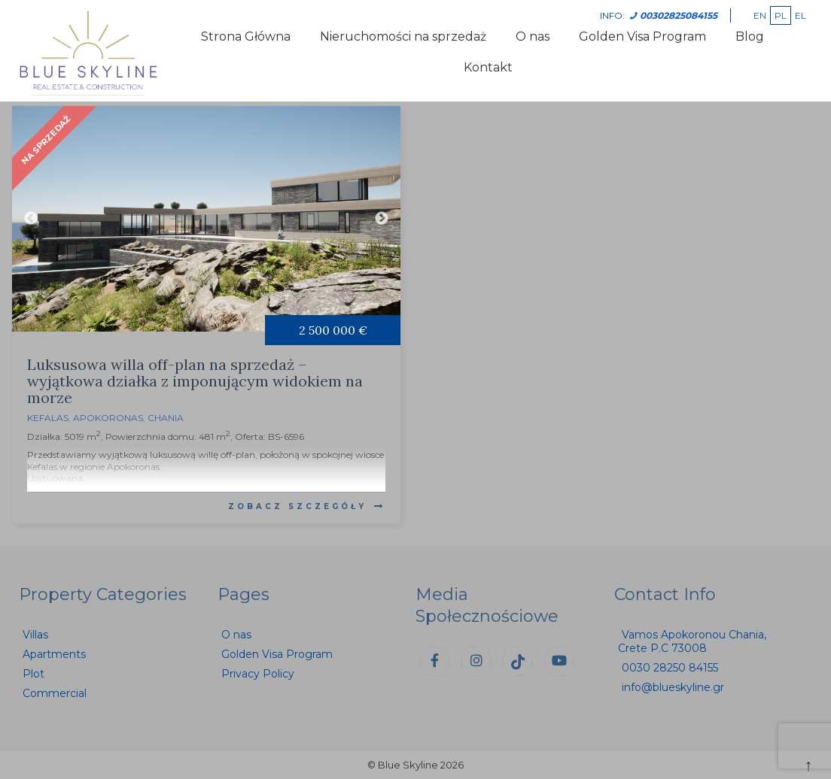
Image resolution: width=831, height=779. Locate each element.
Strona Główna (246, 36)
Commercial (55, 693)
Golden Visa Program (642, 36)
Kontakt (488, 67)
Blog (749, 36)
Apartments (54, 654)
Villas (35, 634)
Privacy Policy (257, 673)
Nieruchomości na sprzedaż (403, 36)
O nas (532, 36)
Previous (30, 218)
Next (381, 218)
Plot (33, 673)
